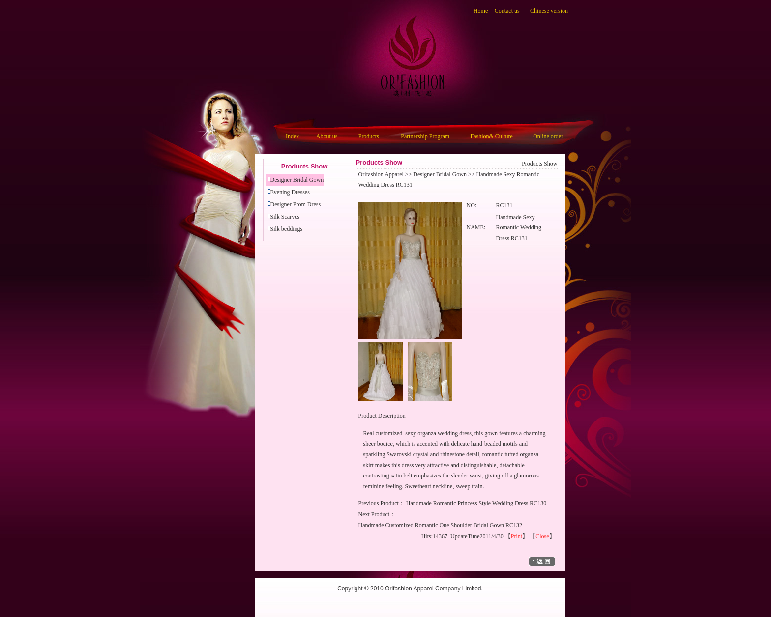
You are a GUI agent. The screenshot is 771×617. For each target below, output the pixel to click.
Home (481, 10)
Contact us (507, 10)
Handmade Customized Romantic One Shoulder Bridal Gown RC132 (440, 525)
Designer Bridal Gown (297, 179)
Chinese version (549, 10)
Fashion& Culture (492, 136)
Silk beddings (286, 228)
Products (368, 136)
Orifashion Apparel (381, 174)
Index (292, 136)
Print (516, 536)
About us (327, 136)
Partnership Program (425, 136)
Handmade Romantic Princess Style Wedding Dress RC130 (476, 503)
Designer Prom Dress (295, 204)
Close (542, 536)
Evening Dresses (290, 192)
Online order (548, 136)
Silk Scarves (285, 216)
